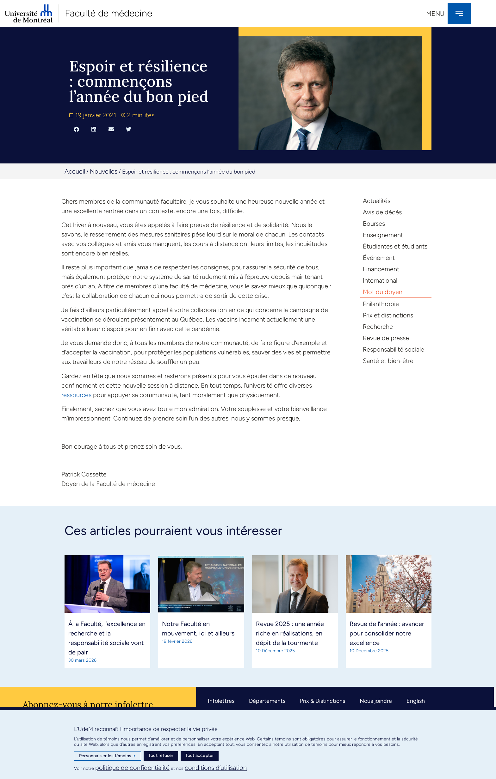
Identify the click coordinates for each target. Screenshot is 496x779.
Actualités (376, 201)
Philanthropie (381, 304)
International (380, 280)
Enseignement (383, 235)
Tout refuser (160, 755)
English (415, 700)
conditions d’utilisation (216, 767)
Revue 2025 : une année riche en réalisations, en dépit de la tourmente (290, 633)
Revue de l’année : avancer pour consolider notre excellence (387, 633)
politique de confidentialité (132, 767)
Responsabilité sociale (393, 349)
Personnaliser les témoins (107, 756)
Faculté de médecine (108, 13)
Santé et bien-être (388, 361)
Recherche (378, 326)
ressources (76, 395)
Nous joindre (376, 700)
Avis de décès (382, 212)
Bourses (374, 223)
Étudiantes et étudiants (395, 246)
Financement (381, 269)
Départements (267, 700)
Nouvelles (103, 171)
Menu (435, 13)
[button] (76, 129)
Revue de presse (386, 338)
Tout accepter (199, 755)
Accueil (75, 171)
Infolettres (221, 700)
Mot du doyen (382, 292)
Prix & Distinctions (322, 700)
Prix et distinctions (388, 315)
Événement (379, 257)
